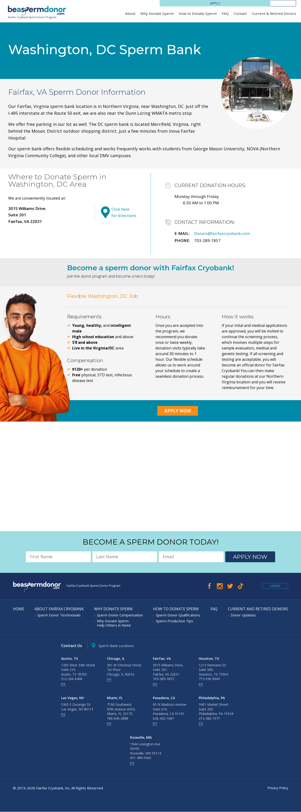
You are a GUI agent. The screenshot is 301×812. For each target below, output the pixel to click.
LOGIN (283, 3)
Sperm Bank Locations (114, 646)
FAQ (225, 13)
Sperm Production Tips (174, 621)
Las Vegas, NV (72, 698)
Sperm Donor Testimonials (59, 615)
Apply (257, 3)
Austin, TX (69, 659)
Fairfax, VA (162, 659)
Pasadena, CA (164, 698)
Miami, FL (115, 698)
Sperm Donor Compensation (120, 615)
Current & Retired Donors (274, 13)
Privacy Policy (277, 788)
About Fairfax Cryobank (59, 609)
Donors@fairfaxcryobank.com (222, 234)
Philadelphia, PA (212, 698)
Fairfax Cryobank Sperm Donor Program (33, 17)
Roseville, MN (141, 738)
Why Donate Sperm (157, 13)
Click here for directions (123, 213)
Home (18, 609)
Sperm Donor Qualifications (178, 615)
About (130, 13)
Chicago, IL (116, 659)
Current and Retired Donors (258, 609)
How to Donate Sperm (198, 13)
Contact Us (72, 646)
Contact (240, 13)
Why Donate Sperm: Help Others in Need (114, 623)
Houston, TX (209, 659)
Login (275, 586)
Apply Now (177, 411)
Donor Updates (243, 615)
